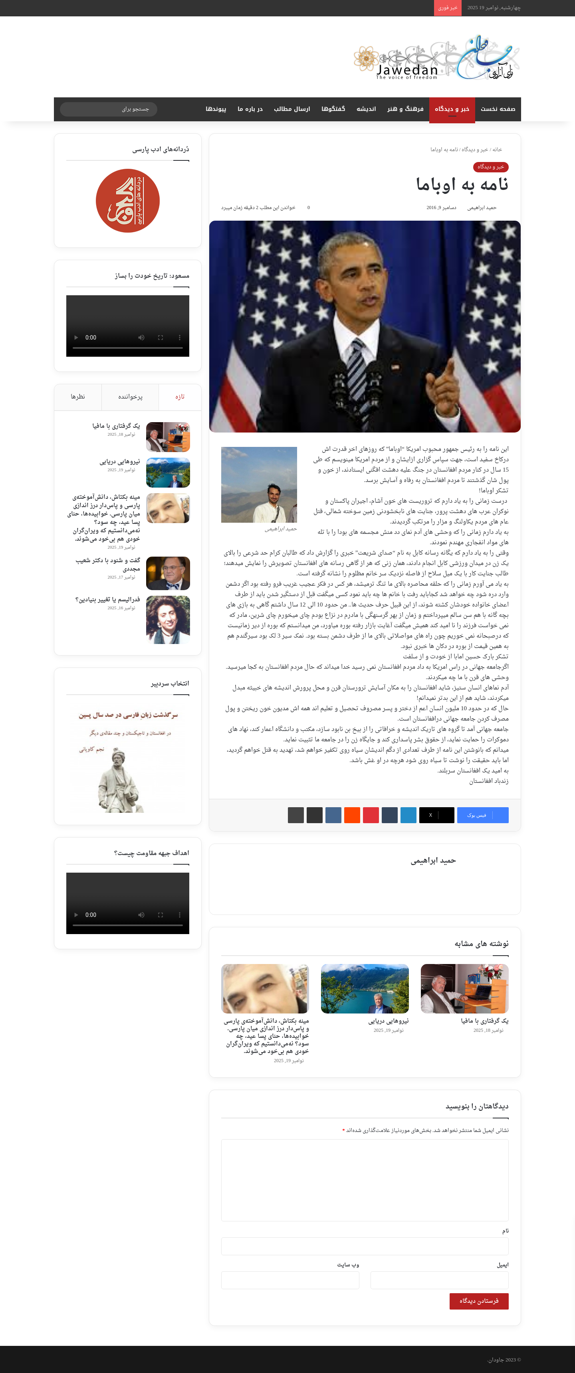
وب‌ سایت (348, 1263)
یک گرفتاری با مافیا (485, 1020)
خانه (500, 150)
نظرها (78, 397)
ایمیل (503, 1263)
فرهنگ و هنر (405, 109)
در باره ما (250, 109)
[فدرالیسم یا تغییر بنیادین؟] (167, 621)
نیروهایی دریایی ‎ (388, 1020)
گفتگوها (333, 109)
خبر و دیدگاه (452, 109)
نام (505, 1230)
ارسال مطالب (292, 109)
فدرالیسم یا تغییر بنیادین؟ (107, 600)
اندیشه (366, 109)
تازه (180, 397)
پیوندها (216, 109)
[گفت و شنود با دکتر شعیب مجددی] (167, 574)
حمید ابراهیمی (479, 209)
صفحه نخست (498, 109)
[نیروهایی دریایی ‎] (365, 987)
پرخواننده (130, 397)
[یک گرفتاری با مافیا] (465, 987)
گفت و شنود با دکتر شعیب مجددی (107, 565)
